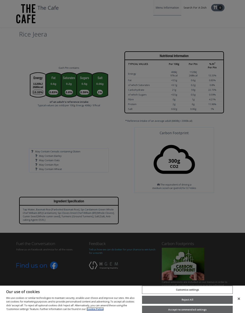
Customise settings (187, 290)
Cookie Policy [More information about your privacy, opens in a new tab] (95, 309)
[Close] (239, 299)
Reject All (187, 299)
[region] (122, 299)
